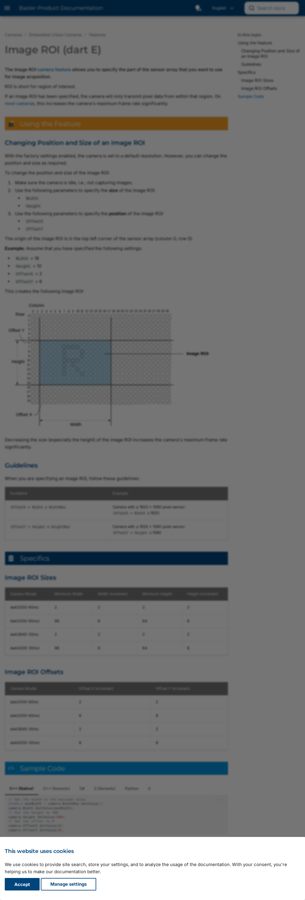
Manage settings (68, 884)
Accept (22, 884)
